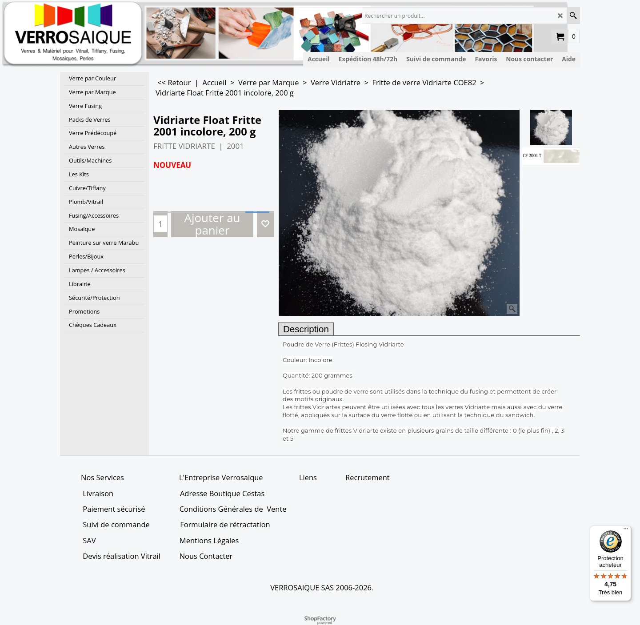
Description (306, 329)
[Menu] (625, 530)
